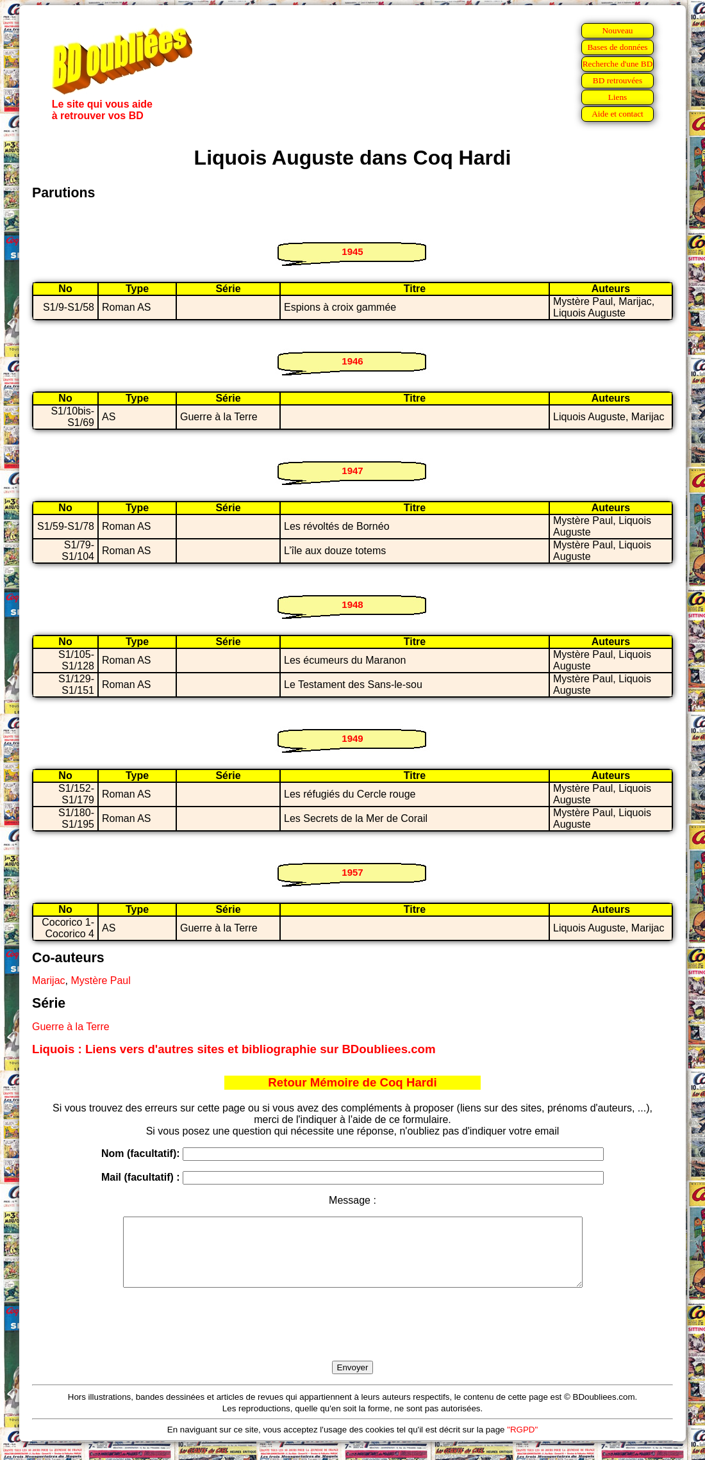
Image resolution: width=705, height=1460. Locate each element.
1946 (352, 361)
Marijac (48, 980)
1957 (352, 872)
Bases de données (617, 47)
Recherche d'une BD (618, 64)
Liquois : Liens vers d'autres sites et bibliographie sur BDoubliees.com (234, 1049)
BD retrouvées (617, 80)
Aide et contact (617, 114)
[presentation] (352, 1339)
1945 (352, 251)
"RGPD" (522, 1443)
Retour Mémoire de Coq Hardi (352, 1082)
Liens (617, 97)
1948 (352, 604)
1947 (352, 470)
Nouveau (617, 30)
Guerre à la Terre (71, 1026)
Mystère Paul (100, 980)
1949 (352, 738)
